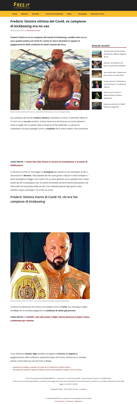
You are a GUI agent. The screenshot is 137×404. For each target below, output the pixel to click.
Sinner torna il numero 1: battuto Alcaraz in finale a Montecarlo (113, 95)
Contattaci (82, 389)
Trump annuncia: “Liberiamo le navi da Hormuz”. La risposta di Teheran (115, 84)
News (71, 14)
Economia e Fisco (97, 14)
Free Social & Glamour (54, 14)
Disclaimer (69, 401)
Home (14, 14)
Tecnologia (82, 14)
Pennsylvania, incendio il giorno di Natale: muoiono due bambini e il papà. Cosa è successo (47, 370)
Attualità (38, 14)
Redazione (78, 401)
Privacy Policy (59, 401)
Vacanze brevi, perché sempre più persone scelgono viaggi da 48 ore (115, 54)
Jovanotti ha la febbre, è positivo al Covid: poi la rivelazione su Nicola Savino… (42, 367)
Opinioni (24, 14)
